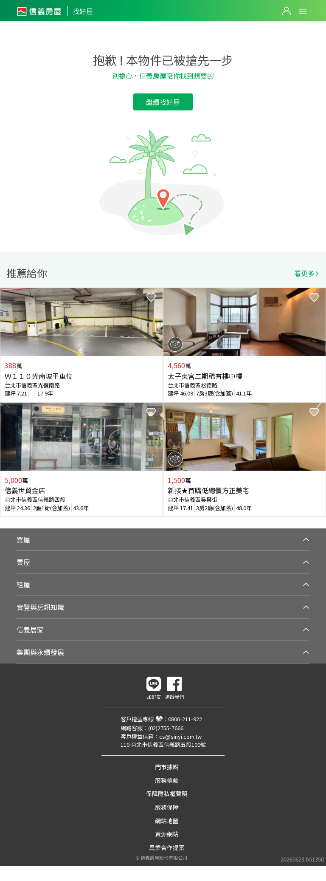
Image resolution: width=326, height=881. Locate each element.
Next (319, 402)
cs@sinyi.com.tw (180, 736)
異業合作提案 (167, 847)
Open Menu (302, 11)
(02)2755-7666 (165, 728)
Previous (7, 402)
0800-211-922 (185, 719)
